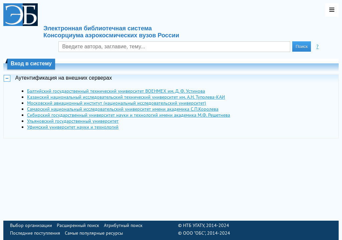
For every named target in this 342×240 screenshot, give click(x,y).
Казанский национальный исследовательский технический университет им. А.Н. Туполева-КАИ (126, 97)
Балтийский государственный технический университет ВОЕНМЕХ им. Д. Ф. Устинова (116, 91)
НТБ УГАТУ (193, 225)
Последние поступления (35, 233)
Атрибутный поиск (123, 225)
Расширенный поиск (78, 225)
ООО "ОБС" (194, 233)
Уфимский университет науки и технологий (73, 127)
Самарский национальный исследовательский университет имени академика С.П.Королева (122, 109)
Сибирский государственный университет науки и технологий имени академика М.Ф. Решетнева (128, 115)
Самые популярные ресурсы (94, 233)
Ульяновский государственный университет (73, 121)
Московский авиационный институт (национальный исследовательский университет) (116, 103)
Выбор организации (31, 225)
